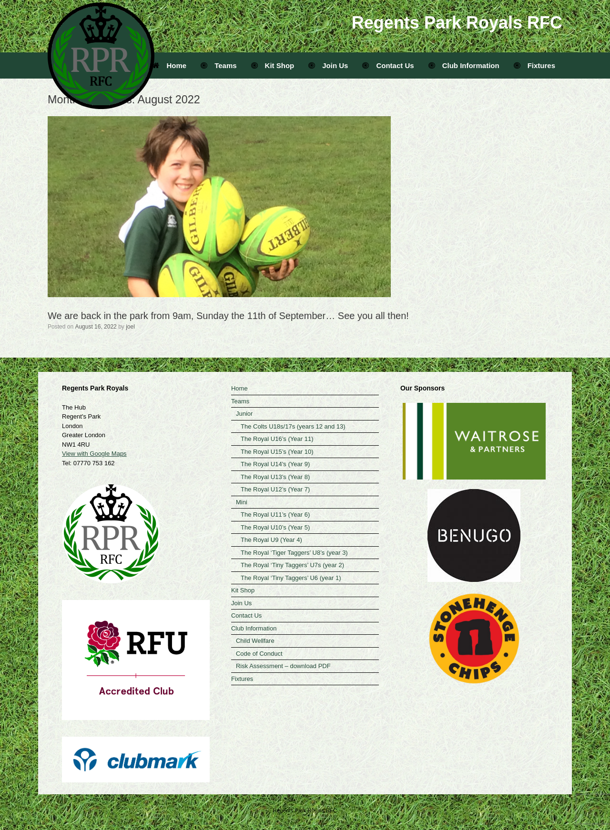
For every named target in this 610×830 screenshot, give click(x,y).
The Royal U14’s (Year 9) (275, 464)
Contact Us (388, 65)
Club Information (463, 65)
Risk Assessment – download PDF (283, 666)
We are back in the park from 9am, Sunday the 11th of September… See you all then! (228, 315)
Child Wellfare (255, 640)
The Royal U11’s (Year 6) (275, 514)
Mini (241, 502)
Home (169, 65)
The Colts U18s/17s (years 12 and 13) (293, 426)
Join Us (328, 65)
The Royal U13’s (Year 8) (275, 476)
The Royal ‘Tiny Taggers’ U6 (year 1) (291, 577)
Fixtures (534, 65)
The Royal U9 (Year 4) (271, 539)
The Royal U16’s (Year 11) (277, 438)
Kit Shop (273, 65)
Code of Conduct (259, 653)
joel (130, 326)
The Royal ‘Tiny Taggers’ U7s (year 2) (292, 565)
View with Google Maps (94, 453)
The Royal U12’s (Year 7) (275, 489)
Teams (218, 65)
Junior (244, 413)
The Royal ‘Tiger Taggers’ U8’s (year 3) (294, 552)
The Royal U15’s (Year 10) (277, 451)
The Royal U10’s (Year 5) (275, 527)
